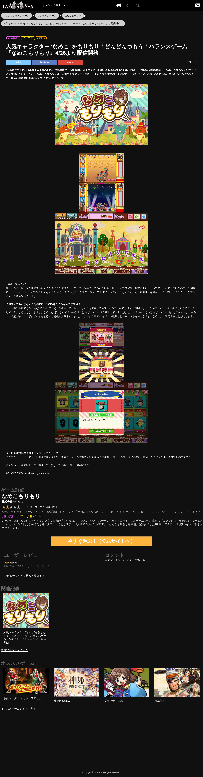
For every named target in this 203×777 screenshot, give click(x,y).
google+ (70, 62)
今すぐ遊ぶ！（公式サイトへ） (101, 541)
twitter (18, 62)
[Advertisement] (73, 744)
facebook (44, 62)
